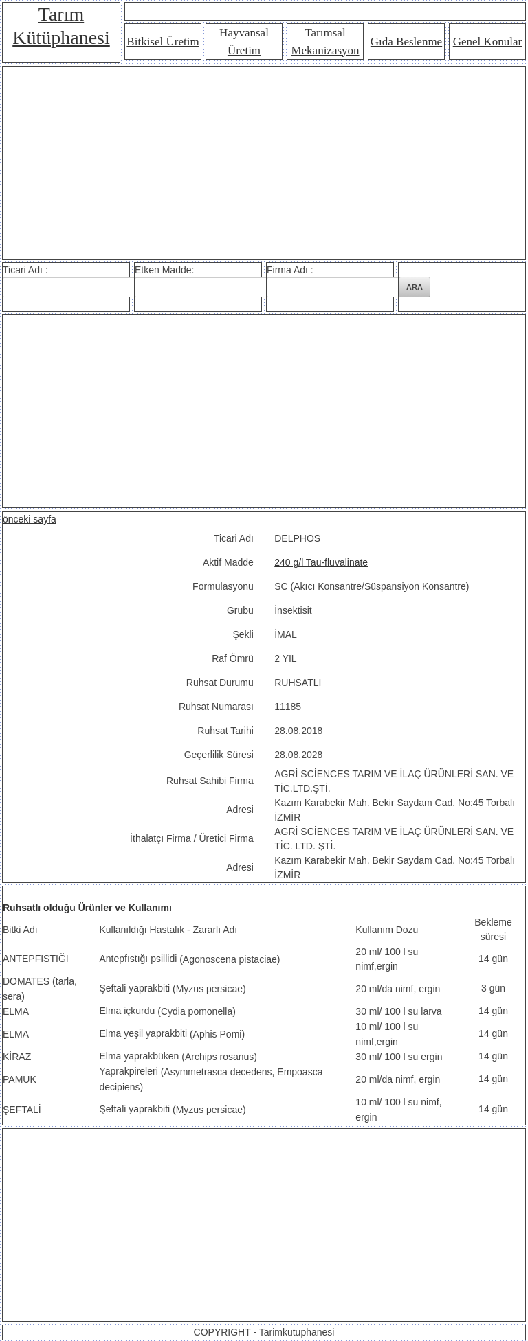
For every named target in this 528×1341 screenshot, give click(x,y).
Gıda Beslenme (406, 41)
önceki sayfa (29, 519)
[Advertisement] (264, 163)
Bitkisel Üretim (162, 41)
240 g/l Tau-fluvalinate (321, 562)
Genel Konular (487, 41)
